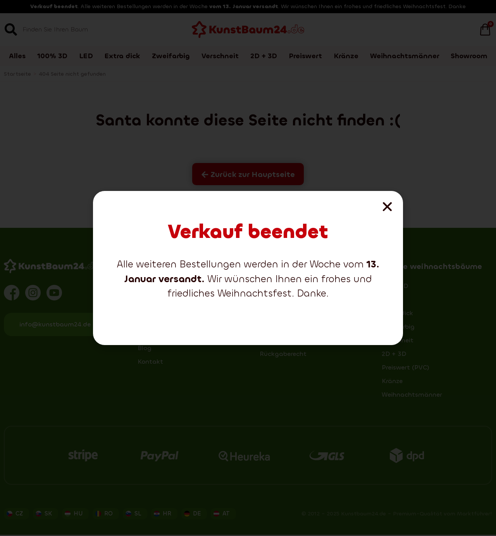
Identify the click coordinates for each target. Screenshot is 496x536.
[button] (387, 207)
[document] (248, 268)
